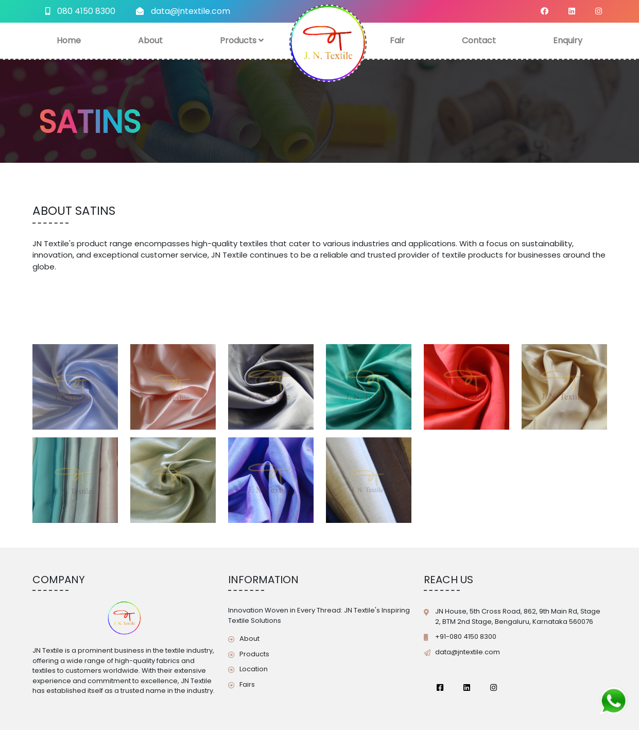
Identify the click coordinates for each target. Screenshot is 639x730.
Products (242, 40)
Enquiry (567, 40)
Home (69, 40)
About (150, 40)
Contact (479, 40)
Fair (397, 40)
